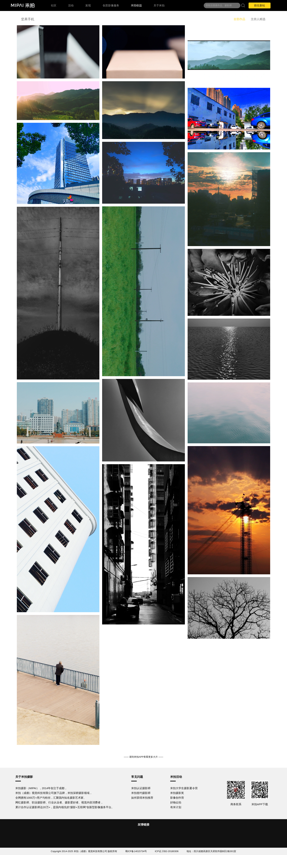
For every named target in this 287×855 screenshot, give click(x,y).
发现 (88, 5)
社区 (53, 5)
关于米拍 (159, 5)
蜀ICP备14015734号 (136, 851)
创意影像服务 (111, 5)
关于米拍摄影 (24, 776)
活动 (71, 5)
